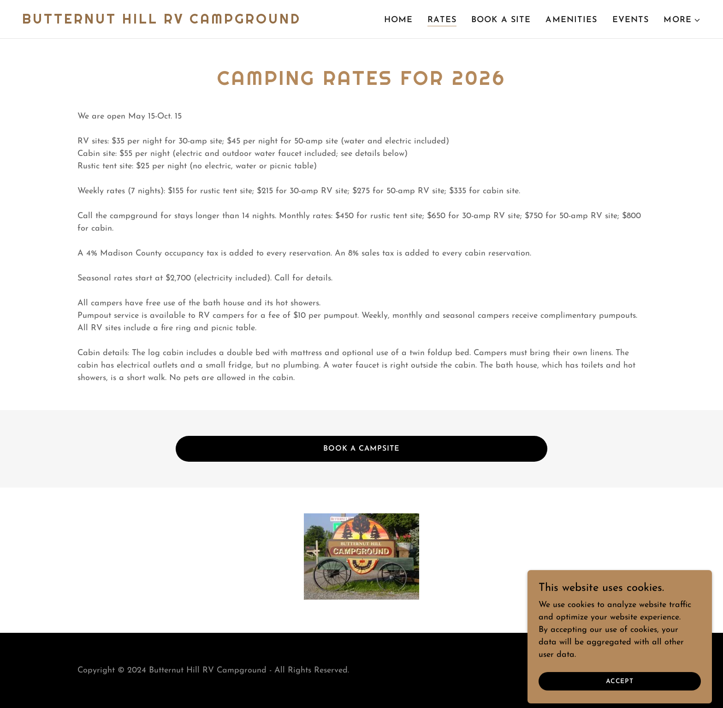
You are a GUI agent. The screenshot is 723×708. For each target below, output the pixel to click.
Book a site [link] (501, 20)
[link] (161, 21)
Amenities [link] (571, 20)
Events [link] (630, 20)
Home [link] (398, 20)
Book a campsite (361, 448)
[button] (682, 20)
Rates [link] (441, 20)
